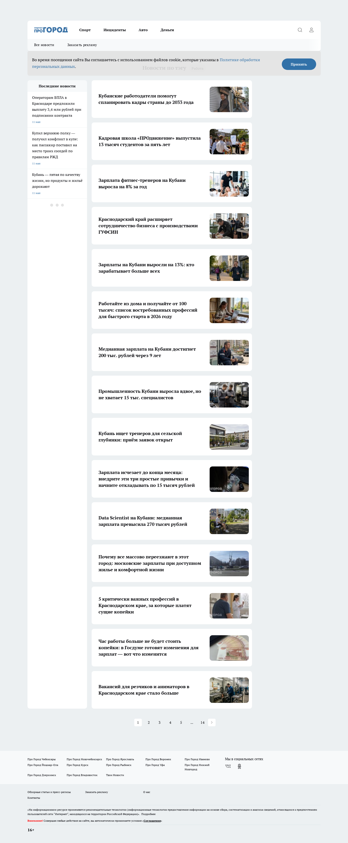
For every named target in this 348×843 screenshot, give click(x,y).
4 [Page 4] (170, 722)
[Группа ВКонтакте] (228, 766)
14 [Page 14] (202, 722)
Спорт (85, 30)
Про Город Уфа (155, 765)
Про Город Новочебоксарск (84, 759)
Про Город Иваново (197, 759)
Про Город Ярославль (120, 759)
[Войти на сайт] (311, 29)
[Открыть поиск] (300, 29)
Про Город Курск (77, 765)
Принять (299, 64)
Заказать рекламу (82, 45)
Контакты (33, 797)
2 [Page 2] (149, 722)
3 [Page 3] (160, 722)
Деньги (167, 30)
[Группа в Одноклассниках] (239, 766)
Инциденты (115, 30)
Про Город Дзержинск (41, 775)
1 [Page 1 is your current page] (138, 722)
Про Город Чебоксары (41, 759)
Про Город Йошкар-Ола (42, 765)
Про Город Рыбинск (118, 765)
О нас (146, 792)
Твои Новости (115, 775)
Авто (143, 30)
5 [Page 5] (181, 722)
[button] (212, 722)
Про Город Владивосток (82, 775)
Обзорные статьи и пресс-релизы (49, 792)
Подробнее (148, 814)
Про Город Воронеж (158, 759)
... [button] (191, 722)
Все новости (44, 45)
